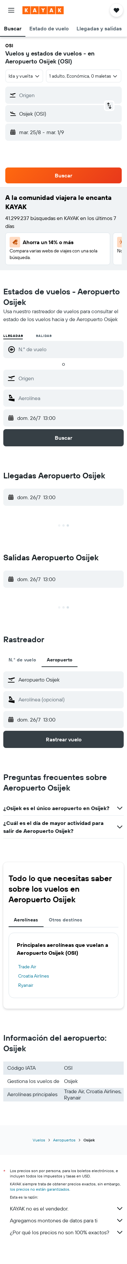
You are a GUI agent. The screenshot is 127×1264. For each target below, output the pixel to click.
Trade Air (27, 967)
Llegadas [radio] (13, 336)
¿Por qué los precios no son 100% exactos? (67, 1232)
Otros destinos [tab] (65, 920)
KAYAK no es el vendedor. (67, 1208)
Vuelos (39, 1139)
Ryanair (25, 985)
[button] (11, 10)
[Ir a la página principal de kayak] (43, 10)
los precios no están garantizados (39, 1189)
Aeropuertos (64, 1139)
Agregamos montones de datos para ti (67, 1220)
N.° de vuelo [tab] (22, 660)
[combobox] (24, 76)
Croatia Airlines (33, 976)
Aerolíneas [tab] (26, 920)
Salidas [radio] (44, 336)
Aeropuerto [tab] (60, 660)
